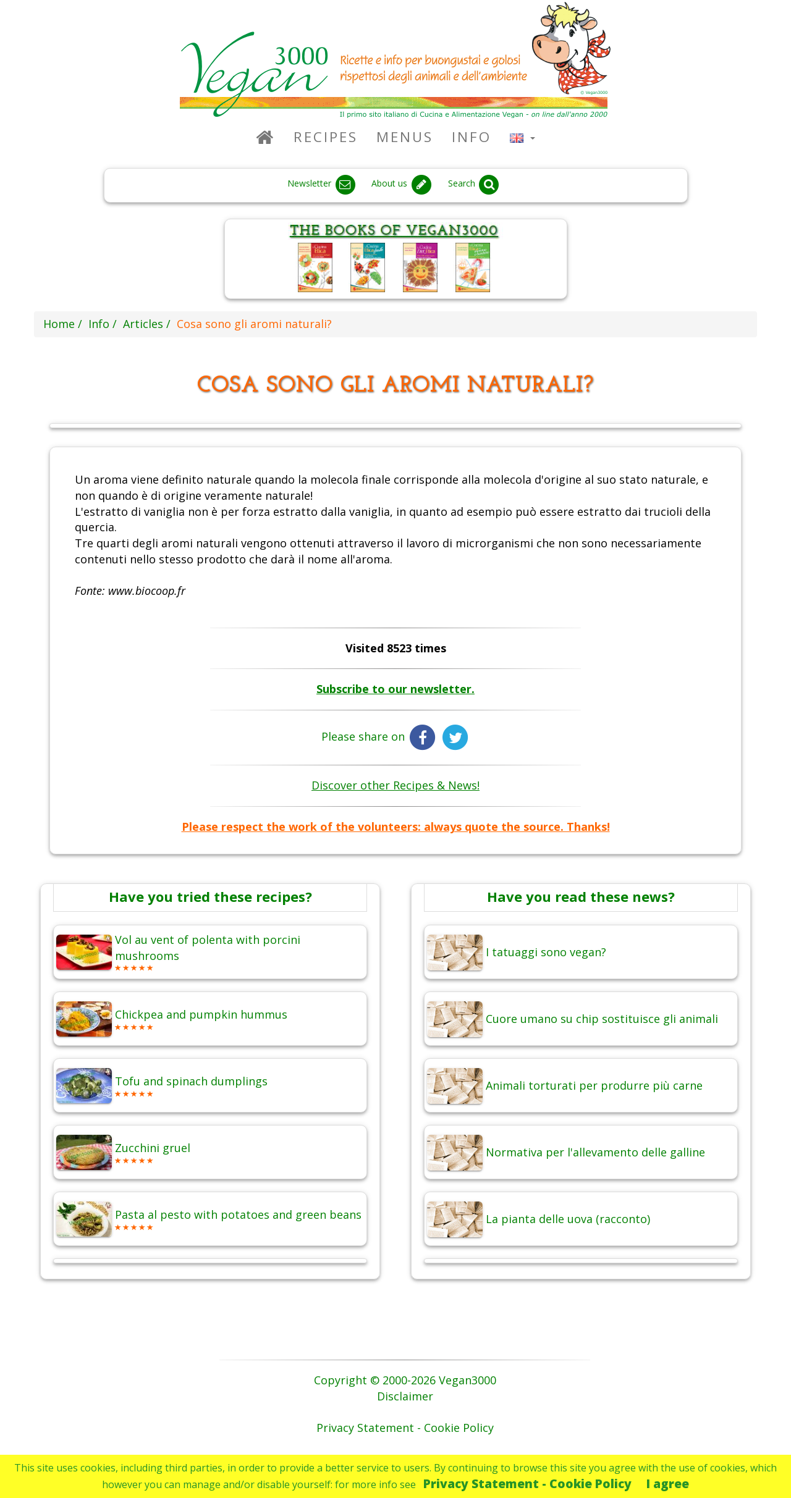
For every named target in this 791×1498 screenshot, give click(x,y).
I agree (667, 1483)
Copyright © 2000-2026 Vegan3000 (405, 1380)
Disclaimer (405, 1396)
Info (471, 136)
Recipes (326, 136)
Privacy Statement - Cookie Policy (527, 1483)
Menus (404, 136)
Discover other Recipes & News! (395, 785)
